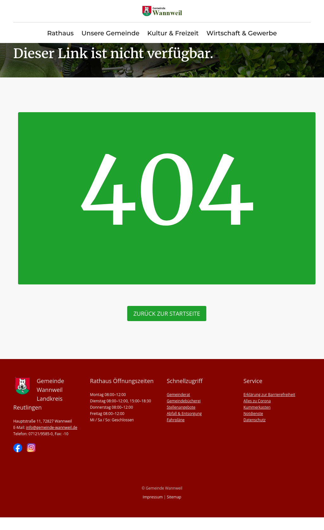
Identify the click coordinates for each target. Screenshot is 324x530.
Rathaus (60, 33)
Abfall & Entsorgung (184, 426)
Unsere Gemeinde (110, 33)
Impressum (153, 509)
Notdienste (253, 426)
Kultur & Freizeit (173, 33)
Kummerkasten (257, 420)
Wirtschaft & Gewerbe (241, 33)
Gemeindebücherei (184, 413)
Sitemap (174, 509)
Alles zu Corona (257, 413)
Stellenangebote (181, 420)
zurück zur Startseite (167, 326)
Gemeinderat (178, 407)
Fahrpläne (175, 432)
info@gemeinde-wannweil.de (51, 440)
